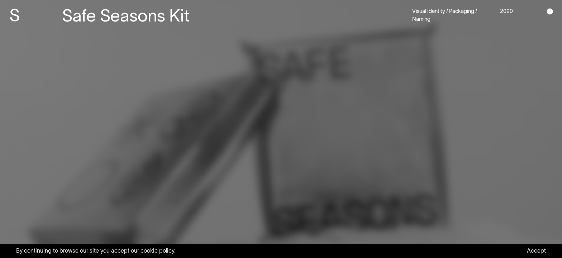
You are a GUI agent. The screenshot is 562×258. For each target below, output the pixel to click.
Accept (536, 250)
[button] (549, 11)
